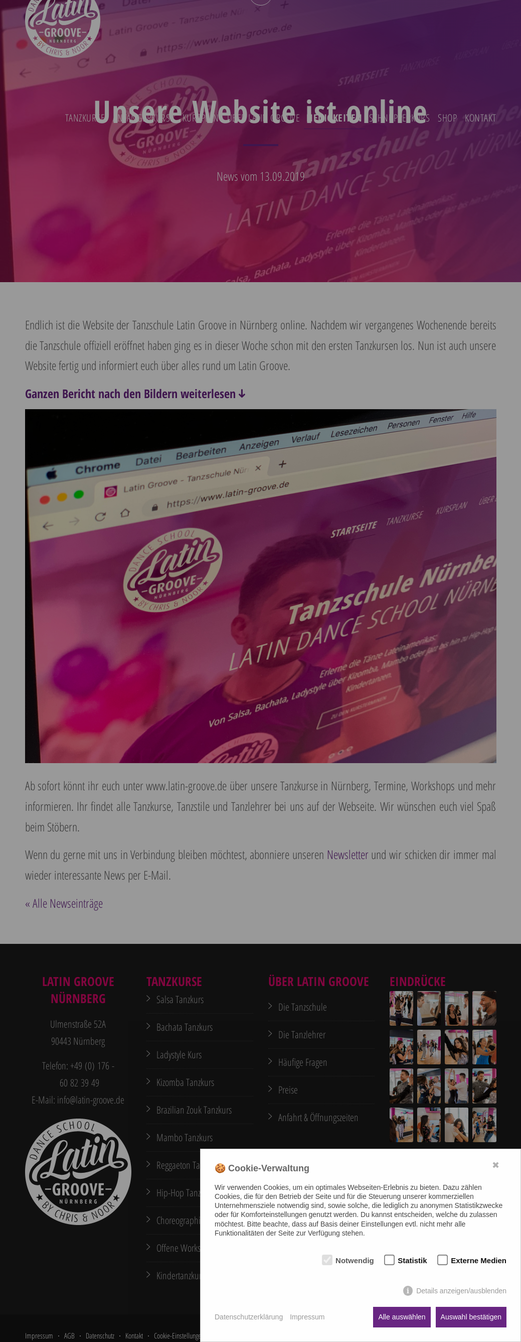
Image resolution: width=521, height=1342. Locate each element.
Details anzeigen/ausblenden (461, 1291)
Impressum (307, 1317)
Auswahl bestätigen (471, 1317)
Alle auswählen (401, 1317)
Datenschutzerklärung (249, 1317)
